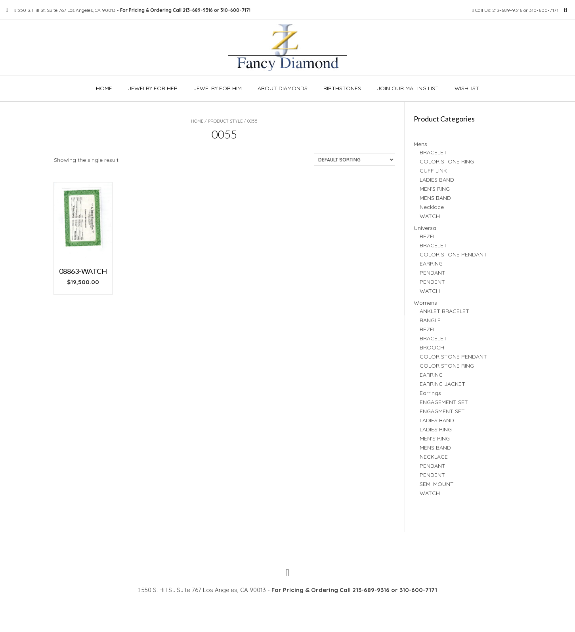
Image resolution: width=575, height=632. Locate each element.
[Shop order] (354, 160)
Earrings (430, 393)
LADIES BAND (437, 179)
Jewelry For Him (217, 88)
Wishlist (467, 88)
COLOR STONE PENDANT (453, 254)
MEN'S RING (435, 188)
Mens (420, 144)
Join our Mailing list (408, 88)
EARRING (431, 263)
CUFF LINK (433, 170)
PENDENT (432, 281)
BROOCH (432, 347)
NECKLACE (434, 456)
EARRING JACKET (442, 383)
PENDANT (432, 272)
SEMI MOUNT (437, 484)
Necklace (432, 207)
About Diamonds (283, 88)
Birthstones (342, 88)
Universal (425, 228)
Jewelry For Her (153, 88)
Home (104, 88)
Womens (425, 302)
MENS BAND (435, 197)
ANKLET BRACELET (444, 311)
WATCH (430, 216)
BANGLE (430, 320)
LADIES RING (436, 429)
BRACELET (433, 152)
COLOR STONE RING (447, 161)
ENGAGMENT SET (442, 411)
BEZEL (428, 236)
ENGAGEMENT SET (444, 402)
